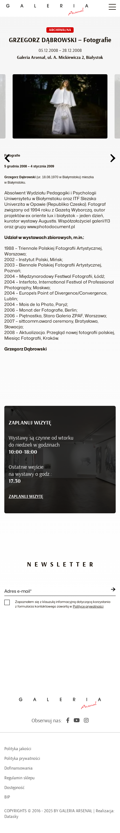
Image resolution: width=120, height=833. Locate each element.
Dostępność (14, 787)
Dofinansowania (18, 768)
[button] (7, 158)
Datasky (11, 816)
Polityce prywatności (88, 606)
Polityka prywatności (22, 758)
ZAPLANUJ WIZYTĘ (26, 496)
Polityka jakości (17, 749)
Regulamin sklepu (19, 778)
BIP (7, 797)
